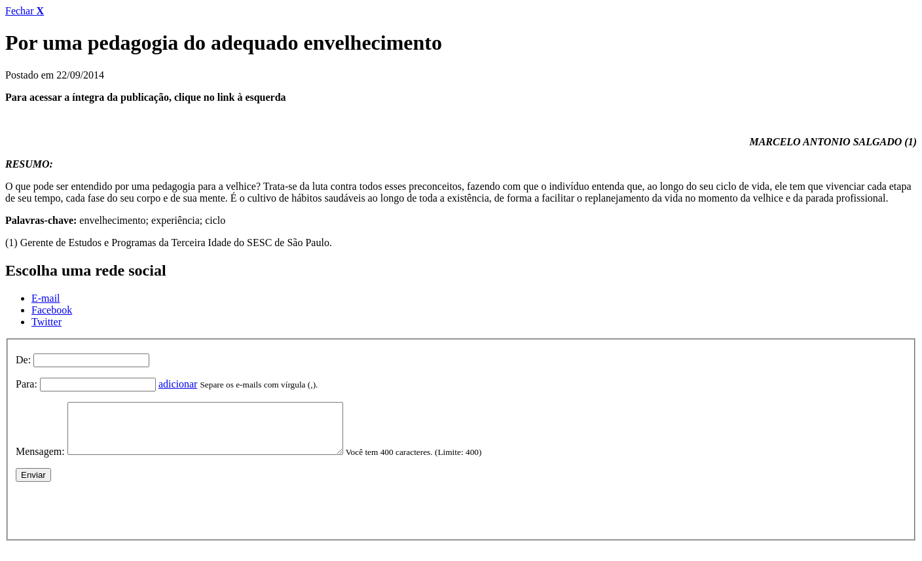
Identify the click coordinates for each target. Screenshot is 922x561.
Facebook (51, 310)
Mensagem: (40, 461)
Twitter (46, 321)
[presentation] (115, 517)
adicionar (178, 383)
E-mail (45, 298)
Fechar (24, 10)
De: (23, 359)
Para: (26, 383)
